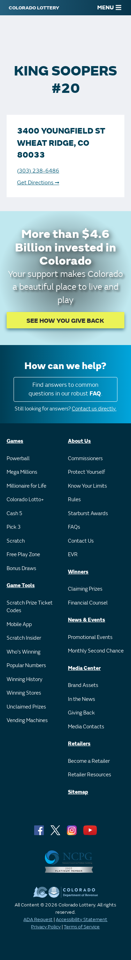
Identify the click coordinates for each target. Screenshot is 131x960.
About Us (79, 441)
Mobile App (19, 624)
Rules (74, 499)
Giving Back (81, 713)
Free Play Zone (23, 554)
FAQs (74, 527)
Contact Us (81, 541)
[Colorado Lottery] (34, 7)
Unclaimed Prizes (26, 707)
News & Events (86, 620)
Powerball (18, 458)
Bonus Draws (21, 568)
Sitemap (78, 792)
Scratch (16, 541)
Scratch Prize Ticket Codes (30, 607)
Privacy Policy (46, 927)
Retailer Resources (89, 774)
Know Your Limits (87, 486)
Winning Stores (24, 693)
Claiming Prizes (85, 589)
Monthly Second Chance (96, 651)
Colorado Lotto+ (25, 499)
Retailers (79, 744)
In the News (81, 699)
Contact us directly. (94, 409)
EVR (73, 554)
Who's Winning (23, 652)
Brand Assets (83, 685)
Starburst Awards (88, 513)
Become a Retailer (89, 761)
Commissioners (85, 458)
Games (15, 441)
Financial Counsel (88, 603)
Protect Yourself (86, 472)
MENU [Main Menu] (109, 7)
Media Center (84, 668)
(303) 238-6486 (38, 170)
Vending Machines (27, 720)
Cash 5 (14, 513)
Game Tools (21, 585)
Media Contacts (86, 726)
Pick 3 (14, 527)
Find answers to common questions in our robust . (65, 389)
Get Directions (38, 182)
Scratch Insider (24, 638)
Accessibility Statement (81, 919)
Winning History (25, 679)
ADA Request (38, 919)
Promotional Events (90, 637)
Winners (78, 572)
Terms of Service (82, 927)
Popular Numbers (26, 665)
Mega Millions (22, 472)
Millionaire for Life (26, 486)
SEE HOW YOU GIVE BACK (65, 321)
